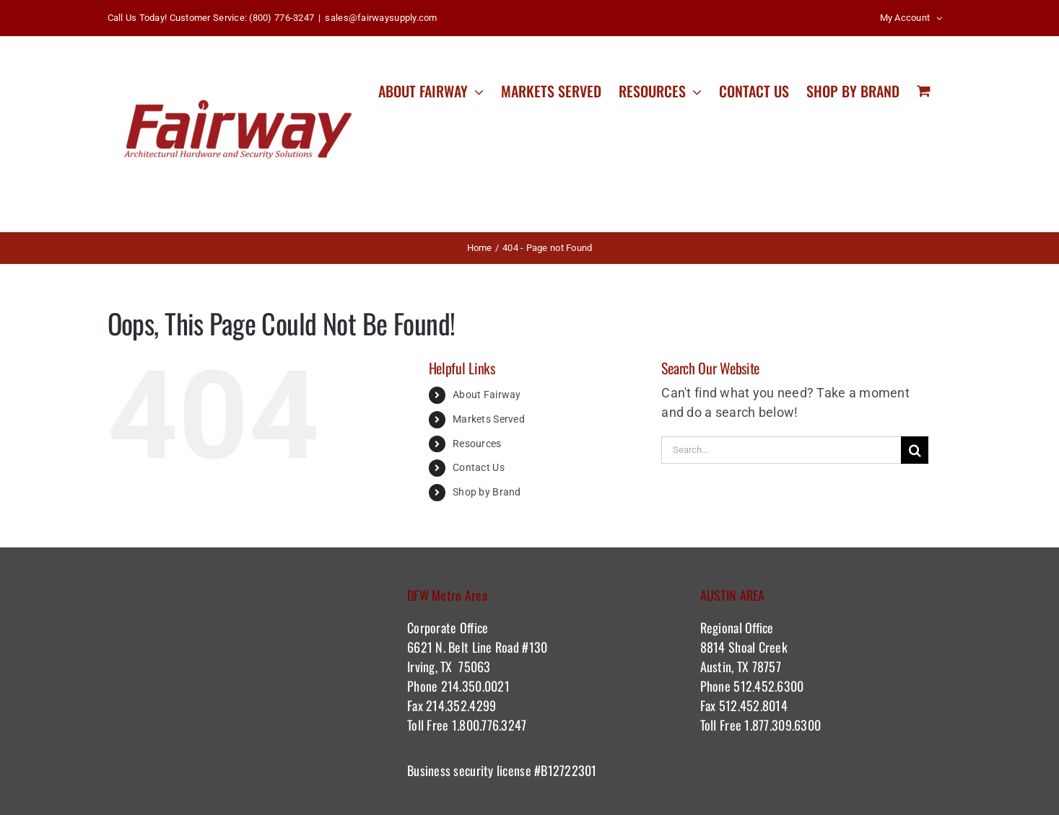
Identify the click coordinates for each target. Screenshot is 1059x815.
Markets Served (489, 419)
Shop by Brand (487, 492)
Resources (477, 443)
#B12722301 (567, 770)
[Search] (914, 450)
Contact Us (479, 467)
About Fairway (487, 394)
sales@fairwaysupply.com (381, 17)
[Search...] (781, 450)
